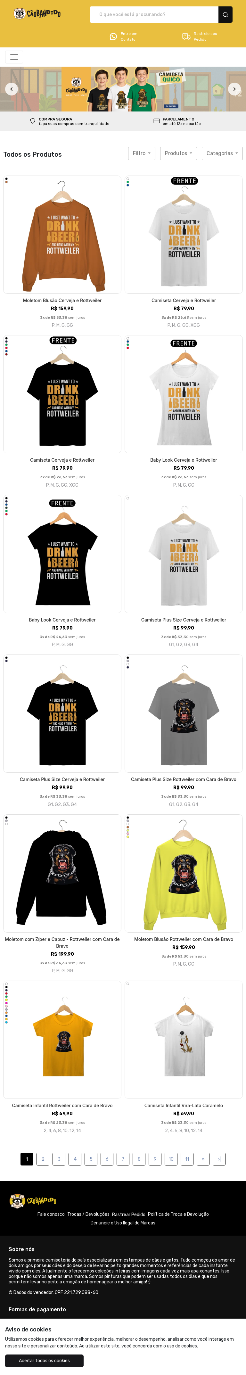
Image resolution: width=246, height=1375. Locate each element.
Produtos (176, 153)
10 (171, 1159)
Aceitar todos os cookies (44, 1360)
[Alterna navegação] (14, 57)
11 (187, 1159)
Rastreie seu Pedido (199, 36)
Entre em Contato (123, 36)
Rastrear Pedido (128, 1214)
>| (219, 1159)
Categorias (220, 153)
